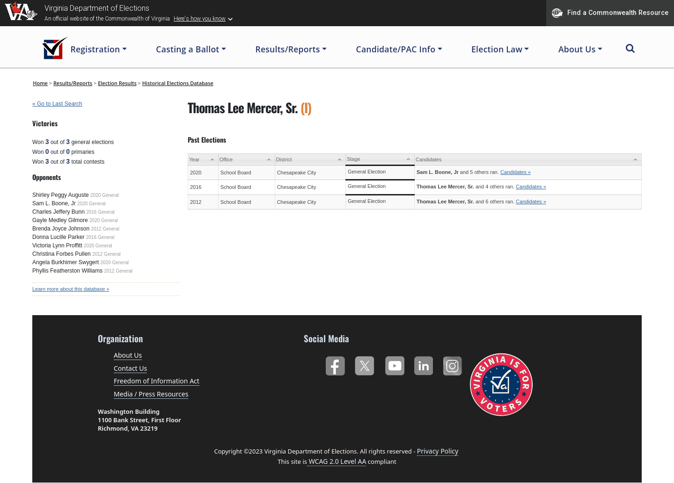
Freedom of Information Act (156, 380)
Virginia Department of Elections (96, 8)
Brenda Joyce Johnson (60, 228)
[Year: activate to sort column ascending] (203, 160)
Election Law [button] (496, 49)
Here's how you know (200, 18)
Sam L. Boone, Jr (54, 203)
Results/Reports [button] (287, 49)
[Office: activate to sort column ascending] (246, 160)
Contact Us (130, 368)
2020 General (104, 195)
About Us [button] (577, 49)
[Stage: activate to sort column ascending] (379, 160)
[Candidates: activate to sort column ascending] (527, 160)
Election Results (117, 83)
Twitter (364, 364)
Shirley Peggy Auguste (60, 195)
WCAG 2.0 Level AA (336, 461)
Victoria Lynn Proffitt (57, 245)
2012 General (105, 228)
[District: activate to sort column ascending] (310, 160)
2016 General (100, 212)
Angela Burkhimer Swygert (65, 262)
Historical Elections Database (177, 83)
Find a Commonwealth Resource (610, 13)
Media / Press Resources (151, 393)
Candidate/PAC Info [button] (396, 49)
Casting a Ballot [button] (187, 49)
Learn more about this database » (71, 289)
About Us (128, 355)
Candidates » (515, 172)
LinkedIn (423, 364)
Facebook (334, 364)
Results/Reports (72, 83)
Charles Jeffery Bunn (58, 212)
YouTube (394, 364)
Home (40, 83)
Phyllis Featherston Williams (67, 270)
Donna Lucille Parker (58, 237)
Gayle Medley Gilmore (60, 220)
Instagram (453, 364)
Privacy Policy (437, 451)
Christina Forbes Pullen (61, 254)
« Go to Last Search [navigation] (57, 104)
